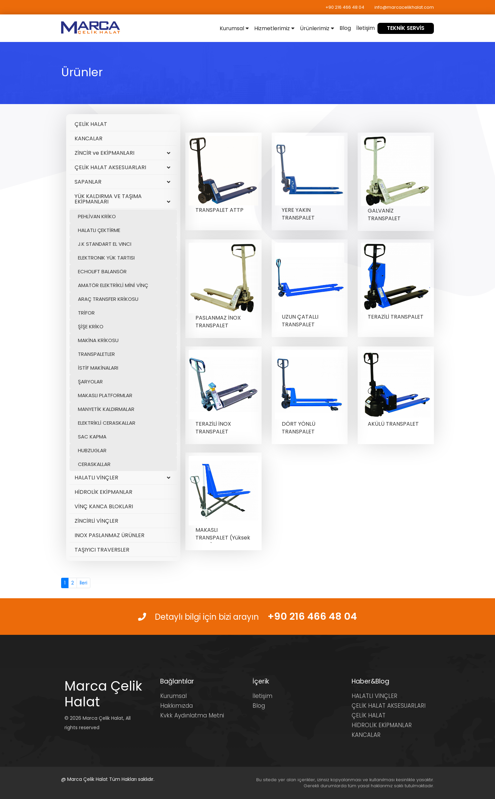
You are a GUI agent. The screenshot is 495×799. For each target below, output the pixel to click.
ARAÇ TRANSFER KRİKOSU (108, 298)
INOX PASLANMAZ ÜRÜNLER (109, 535)
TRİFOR (86, 312)
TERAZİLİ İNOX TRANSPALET (213, 427)
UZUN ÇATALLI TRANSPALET (300, 320)
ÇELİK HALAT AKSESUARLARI (122, 167)
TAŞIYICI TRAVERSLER (102, 550)
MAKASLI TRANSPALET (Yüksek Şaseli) (222, 537)
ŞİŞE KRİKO (90, 326)
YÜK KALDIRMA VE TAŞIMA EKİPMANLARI (122, 198)
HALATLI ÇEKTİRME (99, 230)
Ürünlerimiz (317, 28)
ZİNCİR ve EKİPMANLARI (122, 153)
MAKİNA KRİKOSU (98, 340)
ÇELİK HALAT (91, 124)
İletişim (365, 28)
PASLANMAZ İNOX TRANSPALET (218, 321)
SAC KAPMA (92, 436)
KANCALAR (88, 138)
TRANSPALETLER (96, 354)
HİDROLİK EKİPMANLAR (103, 492)
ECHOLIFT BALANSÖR (102, 271)
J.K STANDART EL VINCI (104, 243)
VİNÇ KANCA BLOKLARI (104, 506)
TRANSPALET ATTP (219, 210)
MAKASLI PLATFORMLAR (105, 395)
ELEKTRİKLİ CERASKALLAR (106, 422)
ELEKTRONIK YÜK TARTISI (106, 257)
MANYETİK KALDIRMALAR (106, 409)
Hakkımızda (176, 706)
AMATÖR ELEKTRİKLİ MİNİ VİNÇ (113, 285)
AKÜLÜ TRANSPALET (393, 424)
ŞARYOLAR (90, 381)
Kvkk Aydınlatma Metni (192, 715)
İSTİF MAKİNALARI (98, 367)
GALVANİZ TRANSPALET (384, 214)
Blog (345, 28)
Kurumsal (234, 28)
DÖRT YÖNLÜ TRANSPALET (298, 427)
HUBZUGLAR (92, 450)
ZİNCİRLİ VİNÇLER (96, 521)
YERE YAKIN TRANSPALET (298, 214)
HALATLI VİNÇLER (122, 477)
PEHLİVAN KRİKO (97, 216)
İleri (83, 582)
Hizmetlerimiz (274, 28)
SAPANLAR (122, 182)
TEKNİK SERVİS (405, 28)
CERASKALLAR (94, 464)
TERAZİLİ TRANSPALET (395, 317)
